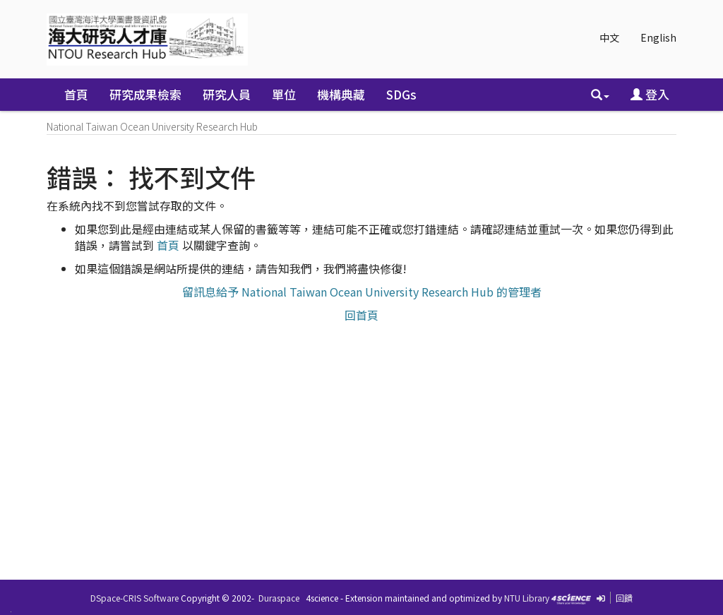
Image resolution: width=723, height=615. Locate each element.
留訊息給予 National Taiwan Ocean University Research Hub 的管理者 (362, 291)
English (658, 37)
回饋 (624, 598)
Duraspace (278, 598)
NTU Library (526, 598)
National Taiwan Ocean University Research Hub (152, 126)
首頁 (76, 94)
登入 (650, 94)
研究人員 (227, 94)
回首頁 (361, 314)
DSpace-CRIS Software (134, 598)
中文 (609, 37)
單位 (284, 94)
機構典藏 (341, 94)
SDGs (401, 94)
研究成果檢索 (145, 94)
